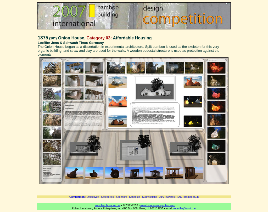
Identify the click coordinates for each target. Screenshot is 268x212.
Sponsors (121, 196)
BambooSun (191, 196)
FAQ (179, 196)
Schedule (134, 196)
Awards (170, 196)
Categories (107, 196)
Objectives (93, 196)
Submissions (149, 196)
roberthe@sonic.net (184, 208)
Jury (161, 196)
